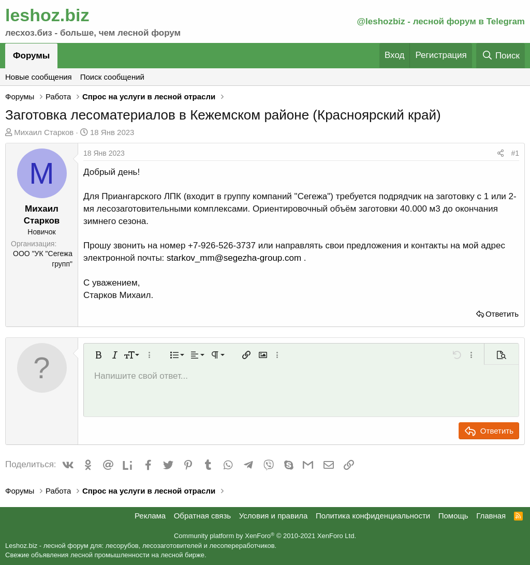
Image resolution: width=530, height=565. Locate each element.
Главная (491, 515)
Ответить (502, 313)
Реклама (150, 515)
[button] (98, 355)
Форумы (31, 56)
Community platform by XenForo (265, 536)
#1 (515, 153)
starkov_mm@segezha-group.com (234, 258)
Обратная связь (202, 515)
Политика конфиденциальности (373, 515)
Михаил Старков (43, 132)
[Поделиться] (500, 153)
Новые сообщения (38, 76)
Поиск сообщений (112, 76)
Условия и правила (273, 515)
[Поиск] (500, 55)
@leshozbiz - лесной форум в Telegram (441, 21)
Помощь (453, 515)
